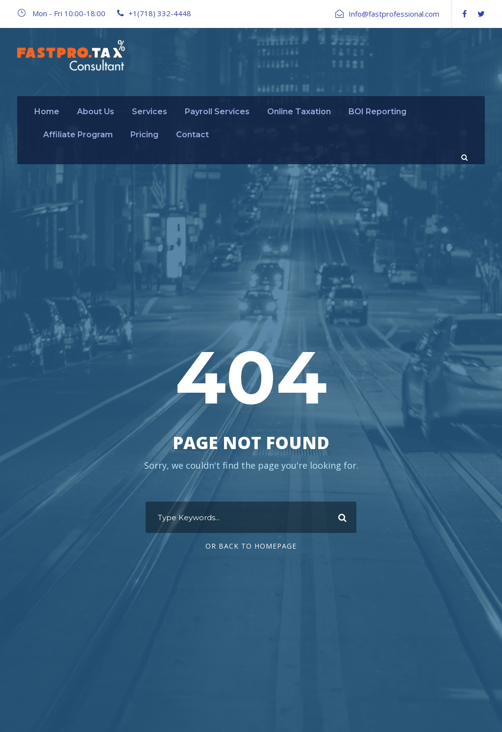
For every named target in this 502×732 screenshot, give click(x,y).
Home (46, 111)
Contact (192, 134)
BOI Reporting (377, 111)
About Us (95, 111)
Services (149, 111)
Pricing (144, 134)
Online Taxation (299, 111)
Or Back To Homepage (251, 546)
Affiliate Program (78, 134)
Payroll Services (217, 111)
